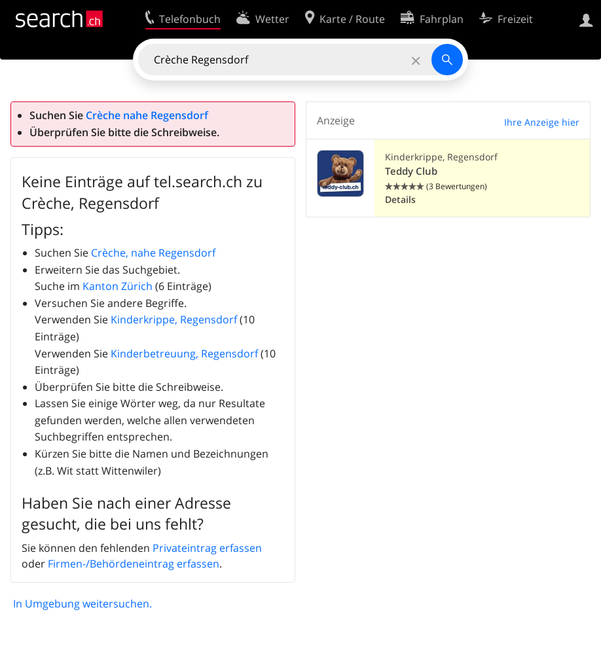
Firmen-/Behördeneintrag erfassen (133, 563)
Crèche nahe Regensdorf (147, 115)
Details (400, 199)
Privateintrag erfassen (207, 548)
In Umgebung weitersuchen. (82, 603)
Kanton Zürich (117, 286)
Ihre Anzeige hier (541, 122)
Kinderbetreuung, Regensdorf (184, 353)
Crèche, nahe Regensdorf (153, 252)
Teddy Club (411, 171)
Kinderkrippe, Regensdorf (174, 319)
